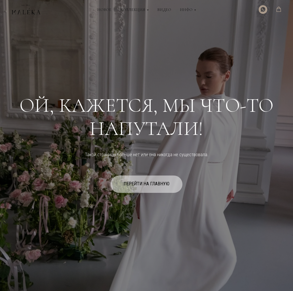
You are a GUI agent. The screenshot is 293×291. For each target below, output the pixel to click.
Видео (164, 9)
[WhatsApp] (263, 9)
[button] (278, 9)
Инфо (186, 9)
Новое (104, 9)
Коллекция (132, 9)
